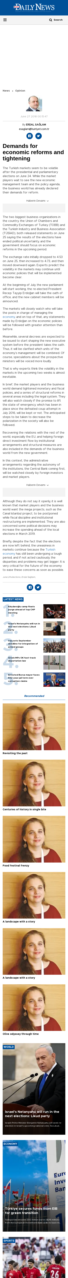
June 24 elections (11, 577)
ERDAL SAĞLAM (36, 125)
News (6, 91)
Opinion (20, 91)
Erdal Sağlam (28, 577)
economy (9, 317)
